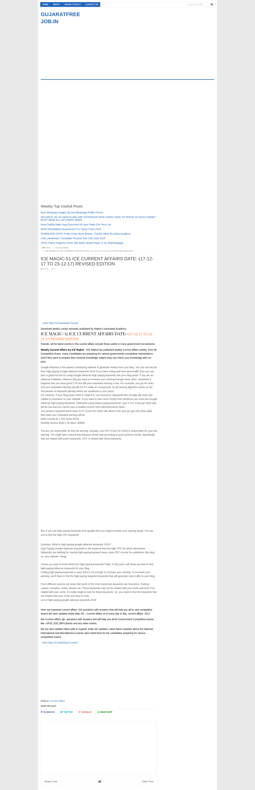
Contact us (91, 4)
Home (45, 4)
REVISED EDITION (64, 339)
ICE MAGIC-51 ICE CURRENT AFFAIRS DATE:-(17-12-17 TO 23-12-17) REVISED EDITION (87, 251)
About (56, 4)
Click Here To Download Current (60, 323)
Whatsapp (105, 712)
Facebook (48, 712)
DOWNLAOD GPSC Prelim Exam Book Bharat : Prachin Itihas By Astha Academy (86, 233)
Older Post (148, 781)
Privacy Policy (72, 4)
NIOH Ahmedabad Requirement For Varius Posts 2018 (71, 229)
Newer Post (50, 781)
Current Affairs (57, 701)
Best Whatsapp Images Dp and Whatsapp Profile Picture (72, 212)
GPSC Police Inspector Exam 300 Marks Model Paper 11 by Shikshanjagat (82, 243)
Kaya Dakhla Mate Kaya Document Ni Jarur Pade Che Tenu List (76, 224)
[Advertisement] (70, 49)
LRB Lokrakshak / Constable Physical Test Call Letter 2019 (73, 238)
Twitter (66, 712)
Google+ (85, 712)
